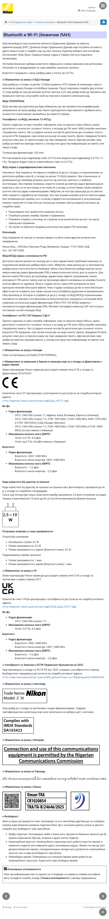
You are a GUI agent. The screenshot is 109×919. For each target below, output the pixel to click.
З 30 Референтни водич (21, 22)
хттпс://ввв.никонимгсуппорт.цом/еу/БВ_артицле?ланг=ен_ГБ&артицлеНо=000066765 (53, 677)
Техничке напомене (44, 22)
